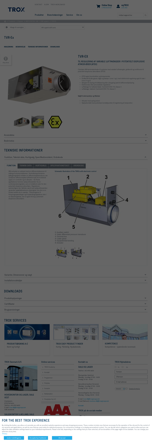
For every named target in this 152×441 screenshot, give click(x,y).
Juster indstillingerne (14, 438)
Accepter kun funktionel (38, 438)
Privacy (4, 434)
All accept (62, 438)
